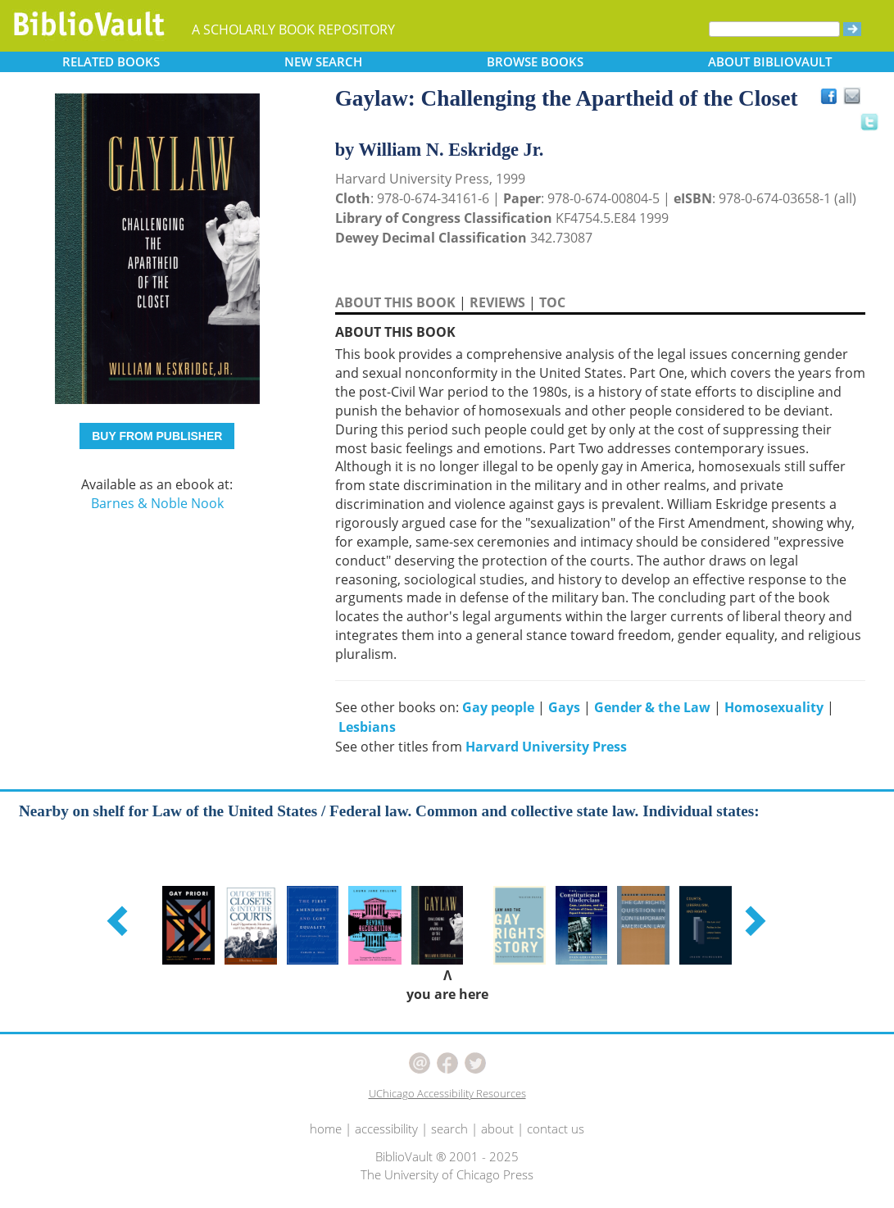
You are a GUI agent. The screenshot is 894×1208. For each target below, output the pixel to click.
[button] (119, 920)
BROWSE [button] (535, 61)
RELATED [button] (111, 61)
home (326, 1128)
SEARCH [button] (323, 61)
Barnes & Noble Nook (157, 503)
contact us (555, 1128)
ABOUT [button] (770, 61)
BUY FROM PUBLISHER (157, 436)
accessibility (386, 1128)
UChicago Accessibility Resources (447, 1093)
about (497, 1128)
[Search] (774, 29)
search (449, 1128)
